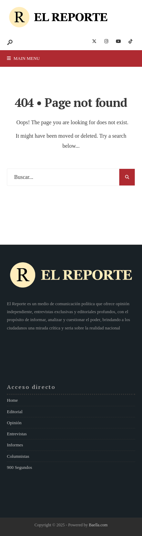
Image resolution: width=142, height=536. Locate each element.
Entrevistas (17, 433)
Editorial (14, 411)
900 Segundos (19, 467)
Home (12, 400)
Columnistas (18, 456)
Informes (15, 444)
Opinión (14, 422)
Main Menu (23, 58)
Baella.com (98, 525)
